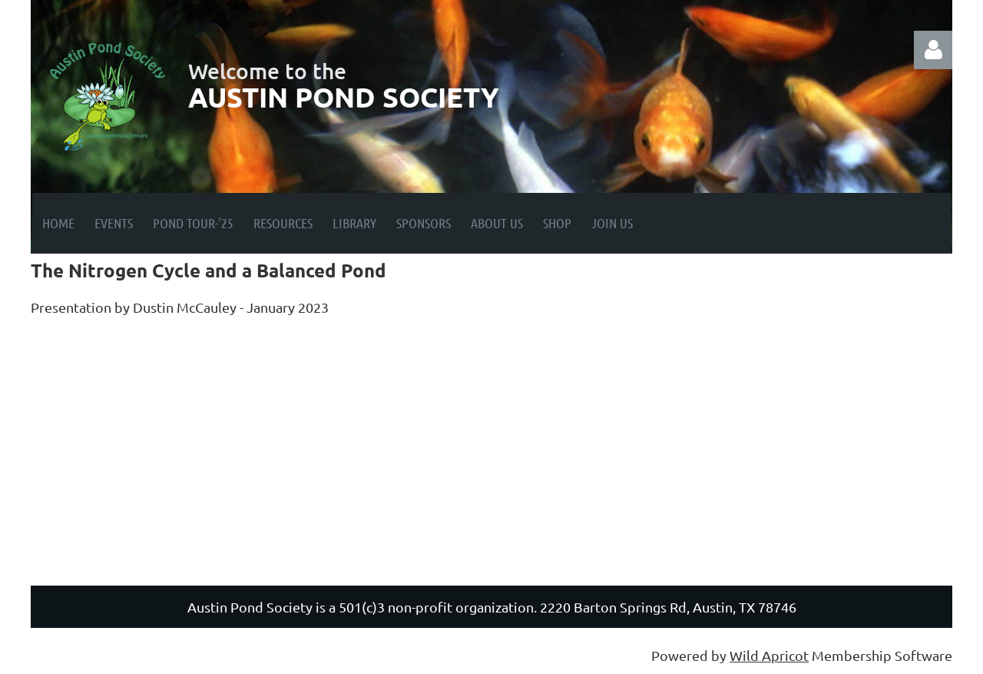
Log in (933, 50)
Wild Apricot (769, 655)
